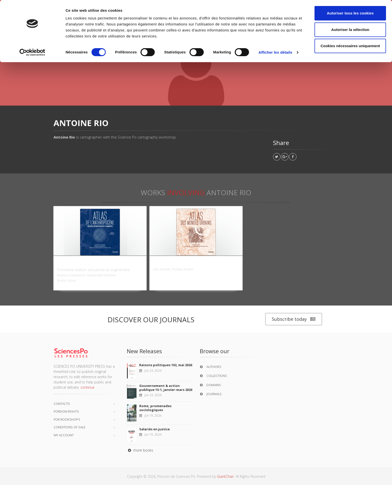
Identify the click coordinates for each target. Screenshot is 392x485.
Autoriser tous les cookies (350, 13)
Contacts (62, 403)
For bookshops (67, 419)
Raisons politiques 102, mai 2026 (165, 365)
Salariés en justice (154, 429)
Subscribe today (294, 319)
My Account (64, 435)
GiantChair (225, 476)
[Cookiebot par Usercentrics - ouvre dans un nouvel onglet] (32, 52)
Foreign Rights (66, 411)
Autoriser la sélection (350, 29)
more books (140, 450)
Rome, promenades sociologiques (155, 408)
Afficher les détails (275, 52)
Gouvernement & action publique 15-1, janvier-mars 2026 (165, 387)
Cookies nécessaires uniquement (350, 46)
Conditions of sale (70, 427)
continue (87, 387)
